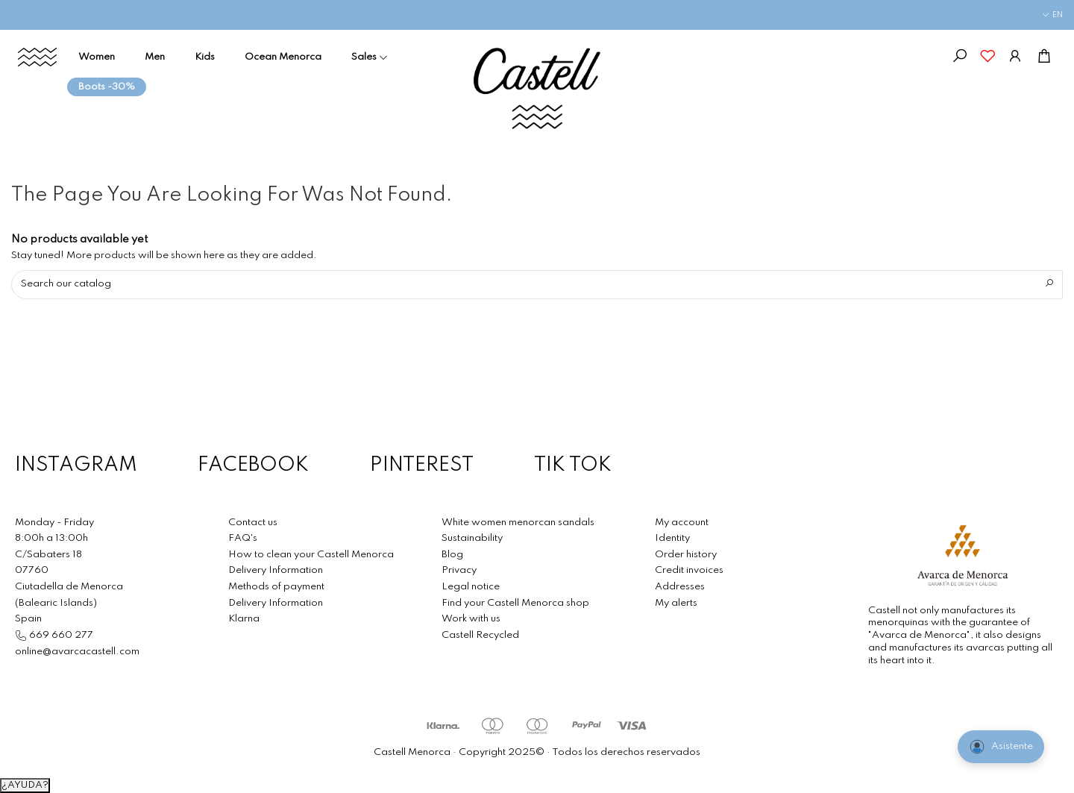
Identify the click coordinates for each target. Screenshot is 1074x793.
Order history (686, 555)
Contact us (252, 522)
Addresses (680, 587)
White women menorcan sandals (518, 522)
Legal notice (471, 587)
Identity (672, 538)
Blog (452, 555)
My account (682, 522)
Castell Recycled (480, 635)
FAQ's (242, 538)
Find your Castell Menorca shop (515, 603)
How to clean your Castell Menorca (311, 555)
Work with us (471, 619)
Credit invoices (689, 570)
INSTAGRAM (76, 466)
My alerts (676, 603)
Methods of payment (276, 587)
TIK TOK (573, 466)
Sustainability (472, 538)
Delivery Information (275, 570)
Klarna (244, 619)
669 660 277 (60, 635)
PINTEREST (422, 466)
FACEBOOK (253, 466)
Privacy (459, 570)
